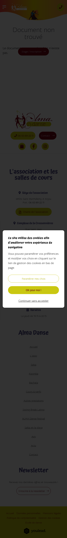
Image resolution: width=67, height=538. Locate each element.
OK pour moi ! (33, 290)
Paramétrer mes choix (33, 278)
